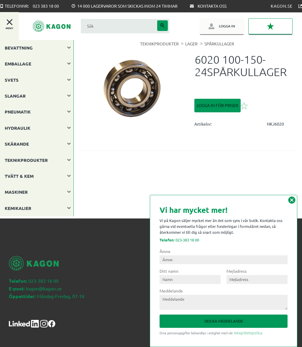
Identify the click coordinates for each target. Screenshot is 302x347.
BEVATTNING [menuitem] (19, 48)
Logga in (227, 26)
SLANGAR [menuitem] (15, 96)
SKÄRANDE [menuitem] (17, 144)
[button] (270, 26)
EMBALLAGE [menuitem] (18, 64)
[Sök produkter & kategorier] (118, 26)
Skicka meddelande (223, 320)
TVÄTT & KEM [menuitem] (19, 176)
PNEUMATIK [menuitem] (18, 112)
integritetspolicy (248, 332)
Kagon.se (282, 6)
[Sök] (162, 25)
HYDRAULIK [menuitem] (17, 128)
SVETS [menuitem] (12, 80)
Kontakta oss (212, 6)
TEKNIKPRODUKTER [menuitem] (26, 160)
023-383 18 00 (179, 239)
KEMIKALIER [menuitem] (18, 208)
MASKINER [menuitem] (16, 192)
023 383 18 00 (46, 6)
